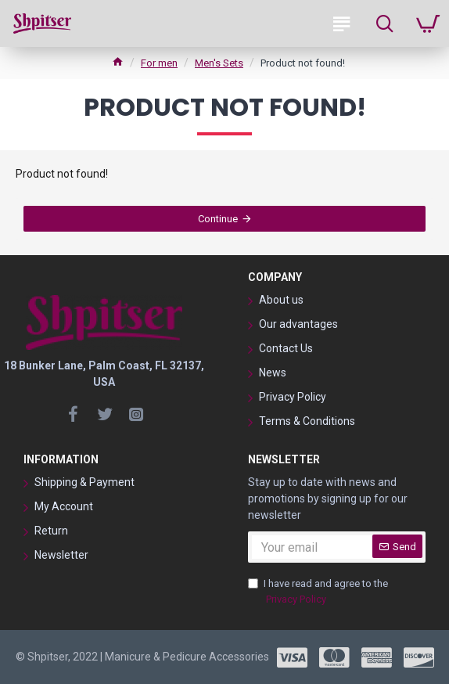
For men (159, 63)
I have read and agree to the (318, 592)
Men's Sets (219, 63)
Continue (218, 219)
